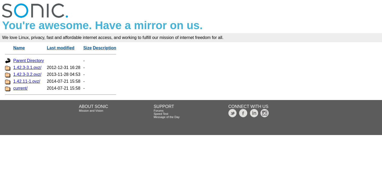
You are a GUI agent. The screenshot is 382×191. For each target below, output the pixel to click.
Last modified (61, 48)
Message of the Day (167, 117)
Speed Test (161, 113)
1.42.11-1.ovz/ (26, 81)
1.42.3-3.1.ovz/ (27, 67)
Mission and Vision (91, 110)
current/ (20, 88)
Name (19, 48)
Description (104, 48)
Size (87, 48)
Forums (158, 110)
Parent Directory (28, 60)
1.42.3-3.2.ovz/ (27, 74)
